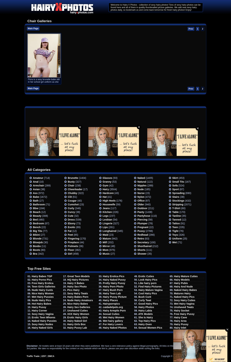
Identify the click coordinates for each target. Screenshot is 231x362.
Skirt (175, 177)
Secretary (143, 242)
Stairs (175, 196)
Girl (70, 253)
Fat (70, 231)
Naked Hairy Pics (184, 296)
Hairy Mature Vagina (150, 290)
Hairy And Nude (183, 286)
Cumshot (73, 204)
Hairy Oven (145, 324)
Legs (106, 215)
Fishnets (73, 246)
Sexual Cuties (111, 314)
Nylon (141, 196)
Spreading (178, 193)
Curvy (71, 212)
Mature (107, 238)
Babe (36, 196)
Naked (141, 177)
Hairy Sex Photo (77, 286)
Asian (36, 189)
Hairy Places (110, 300)
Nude (141, 189)
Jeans (106, 208)
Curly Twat (144, 300)
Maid (105, 234)
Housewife (109, 204)
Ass (35, 193)
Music (106, 253)
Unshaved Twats (184, 307)
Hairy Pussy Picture (115, 296)
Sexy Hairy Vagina (43, 314)
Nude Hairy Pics (41, 300)
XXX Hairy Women (78, 314)
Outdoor (142, 208)
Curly (71, 208)
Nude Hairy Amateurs (80, 300)
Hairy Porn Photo (113, 286)
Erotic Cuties (146, 276)
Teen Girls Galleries (43, 286)
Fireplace (73, 242)
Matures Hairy (182, 293)
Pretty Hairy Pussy (114, 283)
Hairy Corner (39, 310)
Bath (36, 200)
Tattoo (176, 223)
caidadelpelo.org (113, 307)
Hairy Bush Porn (113, 290)
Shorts (141, 249)
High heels (109, 200)
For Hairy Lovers (113, 324)
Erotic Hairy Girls (77, 317)
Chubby (72, 193)
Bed (35, 219)
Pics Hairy (73, 290)
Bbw (35, 208)
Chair (71, 185)
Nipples (142, 185)
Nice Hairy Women (43, 293)
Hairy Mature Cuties (186, 276)
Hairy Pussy (39, 307)
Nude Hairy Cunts (42, 290)
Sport (175, 189)
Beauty (37, 215)
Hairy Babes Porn (77, 296)
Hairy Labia (145, 310)
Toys (175, 234)
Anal (35, 181)
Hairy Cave (180, 317)
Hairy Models (182, 279)
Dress (71, 219)
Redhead (143, 234)
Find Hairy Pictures (150, 286)
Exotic (71, 227)
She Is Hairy (145, 317)
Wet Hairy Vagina (184, 303)
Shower (142, 253)
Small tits (178, 181)
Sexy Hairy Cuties (184, 300)
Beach (37, 212)
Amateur (38, 177)
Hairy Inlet (180, 327)
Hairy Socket (181, 310)
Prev (191, 29)
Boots (36, 249)
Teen (175, 227)
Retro (141, 238)
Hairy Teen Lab (112, 293)
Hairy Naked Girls (42, 327)
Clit (70, 196)
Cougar (72, 200)
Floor (71, 249)
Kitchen (107, 212)
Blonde (37, 238)
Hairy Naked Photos (115, 327)
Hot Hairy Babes (41, 303)
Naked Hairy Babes (185, 290)
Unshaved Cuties (77, 310)
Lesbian (107, 219)
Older (141, 204)
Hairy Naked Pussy (114, 279)
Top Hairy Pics (147, 320)
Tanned (176, 219)
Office (141, 200)
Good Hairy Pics (148, 303)
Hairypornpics (111, 303)
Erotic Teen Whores (43, 317)
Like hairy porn (147, 283)
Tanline (176, 215)
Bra (35, 253)
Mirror (106, 246)
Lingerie (107, 223)
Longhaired (109, 231)
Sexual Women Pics (150, 327)
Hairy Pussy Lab (77, 327)
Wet (174, 242)
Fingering (73, 238)
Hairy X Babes (75, 283)
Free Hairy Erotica (42, 283)
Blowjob (38, 242)
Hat (105, 196)
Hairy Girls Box (76, 324)
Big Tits (37, 231)
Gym (105, 185)
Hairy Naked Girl (77, 320)
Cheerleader (75, 189)
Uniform (177, 238)
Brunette (73, 177)
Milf (105, 242)
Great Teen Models (78, 276)
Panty (141, 212)
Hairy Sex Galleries (78, 307)
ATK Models (145, 314)
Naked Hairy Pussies (44, 320)
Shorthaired (145, 246)
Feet (70, 234)
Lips (105, 227)
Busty (71, 181)
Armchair (38, 185)
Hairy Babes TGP (42, 276)
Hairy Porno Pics (42, 279)
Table (175, 212)
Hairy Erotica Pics (113, 276)
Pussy (141, 231)
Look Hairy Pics (147, 279)
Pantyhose (144, 215)
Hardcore (108, 193)
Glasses (107, 177)
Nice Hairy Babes (77, 303)
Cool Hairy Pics (147, 293)
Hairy (106, 189)
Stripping (177, 204)
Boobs (37, 246)
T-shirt (176, 208)
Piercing (142, 219)
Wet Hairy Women (113, 317)
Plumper (143, 223)
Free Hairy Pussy (184, 314)
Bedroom (38, 223)
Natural (142, 181)
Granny (107, 181)
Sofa (175, 185)
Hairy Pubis (181, 283)
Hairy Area (180, 320)
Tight (175, 231)
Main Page (33, 28)
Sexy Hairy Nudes (42, 324)
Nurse (141, 193)
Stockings (178, 200)
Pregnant (143, 227)
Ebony (72, 223)
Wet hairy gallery (113, 320)
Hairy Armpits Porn (114, 310)
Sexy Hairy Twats (77, 293)
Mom (106, 249)
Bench (37, 227)
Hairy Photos (146, 307)
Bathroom (39, 204)
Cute (70, 215)
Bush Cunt (144, 296)
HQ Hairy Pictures (78, 279)
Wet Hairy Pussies (43, 296)
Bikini (36, 234)
